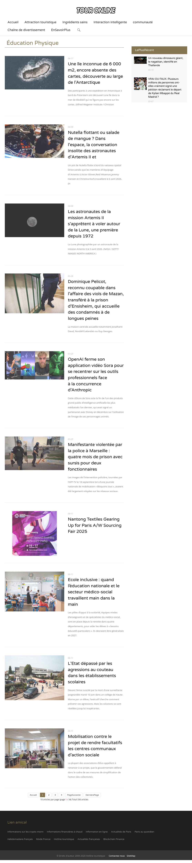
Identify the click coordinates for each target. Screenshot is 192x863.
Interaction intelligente (110, 22)
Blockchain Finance (113, 842)
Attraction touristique (40, 22)
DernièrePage (92, 798)
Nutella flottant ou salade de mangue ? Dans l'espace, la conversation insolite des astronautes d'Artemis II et (94, 145)
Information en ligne (97, 834)
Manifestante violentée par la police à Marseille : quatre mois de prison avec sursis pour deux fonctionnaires (95, 459)
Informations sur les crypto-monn (25, 834)
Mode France (43, 842)
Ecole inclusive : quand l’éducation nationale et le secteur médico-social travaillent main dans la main (94, 594)
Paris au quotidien (144, 834)
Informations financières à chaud (64, 834)
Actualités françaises (88, 842)
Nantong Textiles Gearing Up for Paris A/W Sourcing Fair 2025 (95, 527)
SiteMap (131, 858)
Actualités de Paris (121, 834)
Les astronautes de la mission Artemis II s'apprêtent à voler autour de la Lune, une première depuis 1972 (94, 225)
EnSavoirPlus (60, 30)
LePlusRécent (144, 50)
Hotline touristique (64, 842)
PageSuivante (74, 798)
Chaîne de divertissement (26, 30)
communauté (143, 22)
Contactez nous (117, 858)
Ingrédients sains (75, 22)
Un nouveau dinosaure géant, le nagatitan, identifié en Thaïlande (165, 62)
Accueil (13, 22)
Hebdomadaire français (20, 842)
